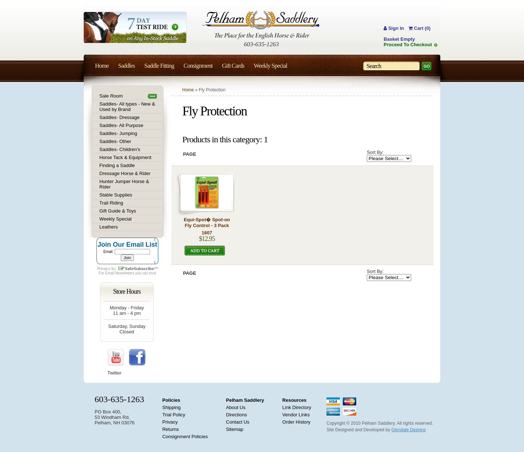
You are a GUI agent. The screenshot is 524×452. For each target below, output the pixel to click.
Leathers (108, 227)
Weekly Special (115, 219)
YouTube (116, 357)
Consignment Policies (185, 436)
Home (188, 89)
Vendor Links (296, 414)
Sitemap (234, 429)
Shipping (171, 407)
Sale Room (111, 96)
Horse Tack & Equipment (125, 157)
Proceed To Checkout (408, 44)
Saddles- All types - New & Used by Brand (127, 106)
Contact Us (237, 422)
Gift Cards (233, 65)
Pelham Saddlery (245, 400)
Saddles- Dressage (119, 117)
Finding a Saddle (117, 165)
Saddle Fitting (159, 65)
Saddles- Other (115, 141)
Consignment (198, 65)
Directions (236, 414)
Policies (171, 400)
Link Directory (296, 407)
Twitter (114, 373)
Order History (296, 422)
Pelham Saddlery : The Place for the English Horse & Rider (260, 25)
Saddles (126, 65)
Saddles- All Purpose (121, 125)
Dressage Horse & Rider (125, 173)
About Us (235, 407)
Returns (170, 429)
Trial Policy (173, 414)
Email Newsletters (119, 273)
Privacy (170, 422)
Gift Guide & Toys (117, 211)
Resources (294, 400)
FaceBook (137, 357)
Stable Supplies (115, 195)
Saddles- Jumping (118, 133)
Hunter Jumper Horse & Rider (124, 184)
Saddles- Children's (119, 149)
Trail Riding (111, 203)
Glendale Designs (408, 429)
